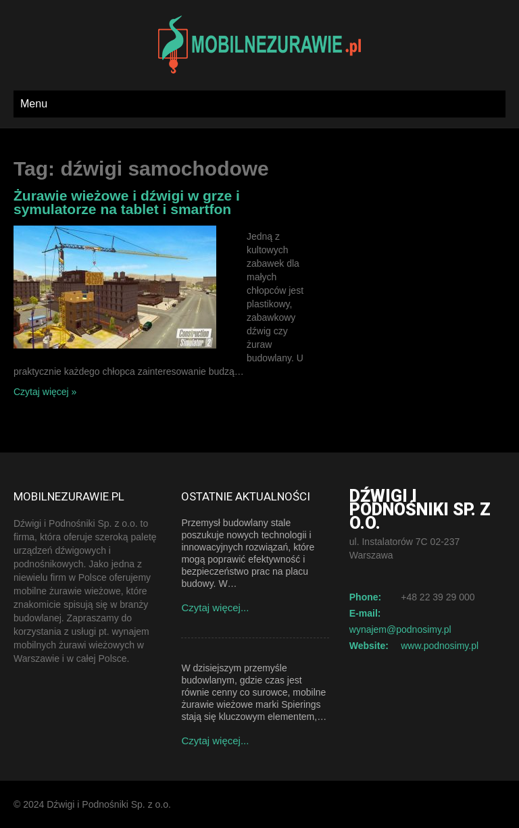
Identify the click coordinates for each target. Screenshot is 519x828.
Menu (33, 103)
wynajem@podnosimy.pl (400, 629)
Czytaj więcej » (45, 391)
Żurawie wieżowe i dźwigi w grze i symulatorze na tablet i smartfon (127, 202)
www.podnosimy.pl (439, 645)
